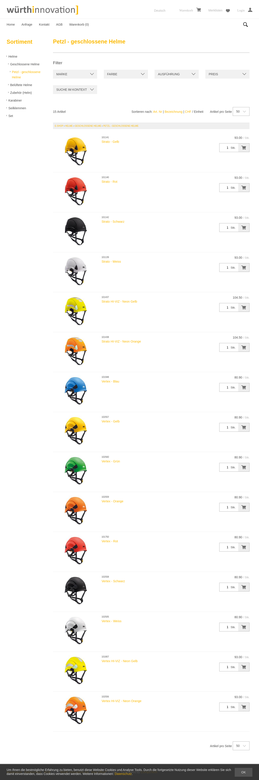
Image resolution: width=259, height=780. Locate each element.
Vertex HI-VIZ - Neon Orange (122, 701)
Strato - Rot (109, 181)
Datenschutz (123, 774)
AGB (59, 24)
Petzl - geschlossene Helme (26, 74)
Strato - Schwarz (113, 221)
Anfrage (26, 24)
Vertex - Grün (111, 461)
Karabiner (15, 100)
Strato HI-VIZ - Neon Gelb (119, 301)
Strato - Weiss (111, 261)
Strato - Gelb (110, 141)
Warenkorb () (79, 24)
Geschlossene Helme (25, 64)
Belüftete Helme (21, 85)
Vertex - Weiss (111, 621)
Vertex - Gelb (111, 421)
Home (11, 24)
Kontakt (44, 24)
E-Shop (59, 126)
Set (10, 116)
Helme (12, 56)
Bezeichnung (173, 111)
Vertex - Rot (110, 541)
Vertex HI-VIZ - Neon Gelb (120, 661)
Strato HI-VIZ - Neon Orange (121, 341)
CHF (188, 111)
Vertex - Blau (110, 381)
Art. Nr (157, 111)
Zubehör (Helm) (21, 92)
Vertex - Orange (112, 501)
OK (243, 772)
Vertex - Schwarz (113, 581)
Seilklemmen (17, 108)
